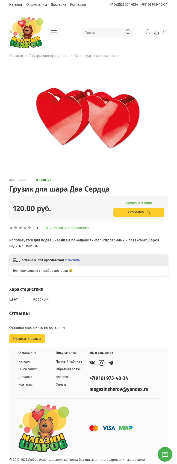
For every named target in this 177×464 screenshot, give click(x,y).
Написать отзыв (27, 338)
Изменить (72, 260)
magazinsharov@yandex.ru (118, 389)
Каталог (16, 4)
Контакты (78, 4)
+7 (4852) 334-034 (124, 4)
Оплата (61, 385)
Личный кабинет (69, 362)
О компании (36, 4)
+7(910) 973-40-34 (154, 4)
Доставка (58, 4)
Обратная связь (68, 369)
